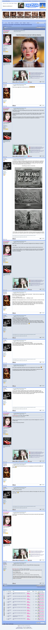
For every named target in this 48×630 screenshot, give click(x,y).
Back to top (5, 82)
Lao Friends (16, 23)
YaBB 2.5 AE (29, 627)
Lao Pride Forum (5, 24)
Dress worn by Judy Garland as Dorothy (35, 74)
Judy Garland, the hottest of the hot (35, 78)
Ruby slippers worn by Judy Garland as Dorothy (36, 148)
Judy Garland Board (17, 24)
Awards (28, 23)
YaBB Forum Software (19, 628)
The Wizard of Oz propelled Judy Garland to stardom (37, 73)
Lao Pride (22, 625)
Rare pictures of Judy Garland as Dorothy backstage (37, 76)
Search (12, 23)
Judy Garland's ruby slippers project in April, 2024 (19, 610)
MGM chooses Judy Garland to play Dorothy (36, 72)
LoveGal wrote (15, 415)
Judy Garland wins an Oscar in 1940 (35, 75)
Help (9, 23)
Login (12, 3)
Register (15, 3)
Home (6, 23)
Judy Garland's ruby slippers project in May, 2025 (19, 596)
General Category (11, 24)
